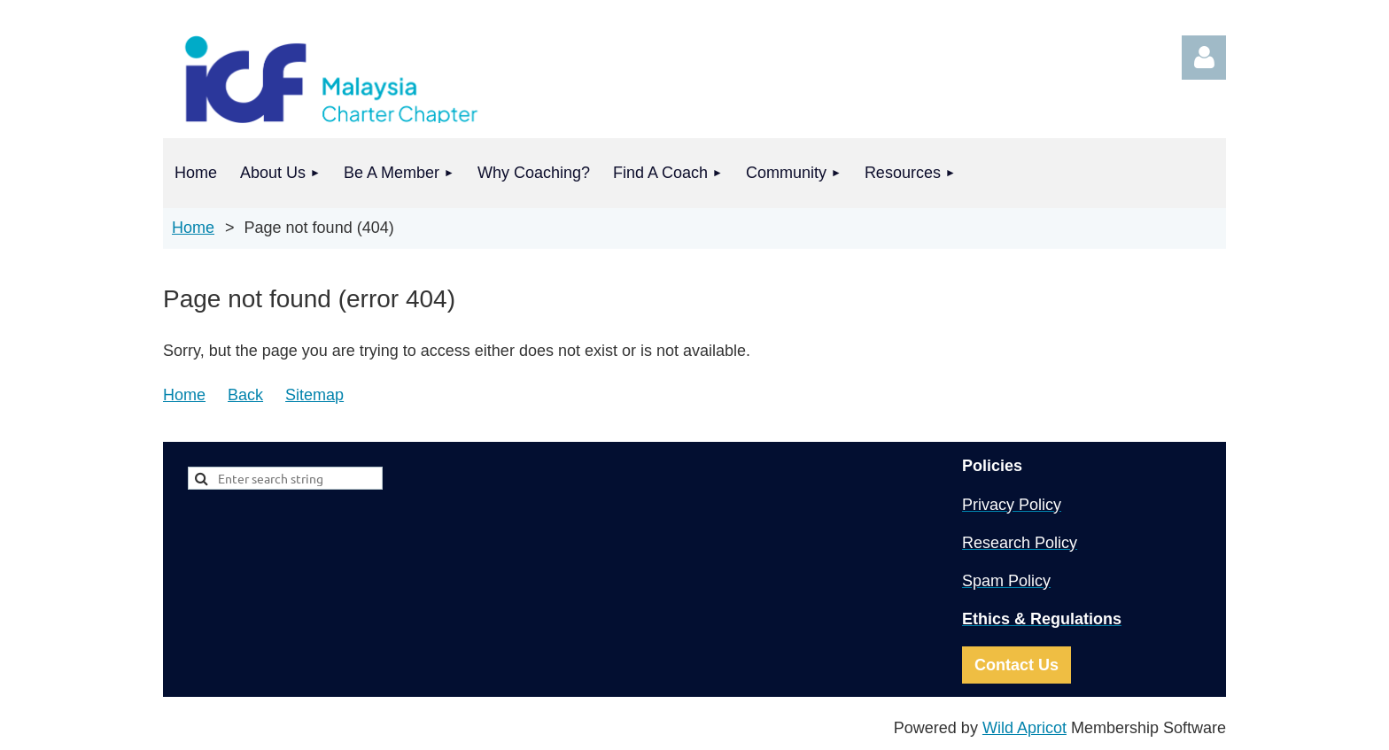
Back (245, 395)
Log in (1204, 57)
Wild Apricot (1024, 728)
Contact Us (1016, 665)
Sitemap (314, 395)
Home (193, 227)
